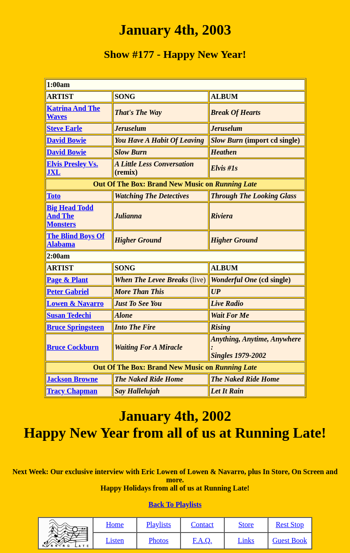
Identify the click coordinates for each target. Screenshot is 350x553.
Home (115, 524)
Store (246, 524)
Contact (202, 524)
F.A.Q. (202, 540)
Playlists (158, 524)
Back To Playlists (175, 504)
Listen (115, 540)
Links (246, 540)
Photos (159, 540)
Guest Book (290, 540)
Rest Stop (290, 524)
